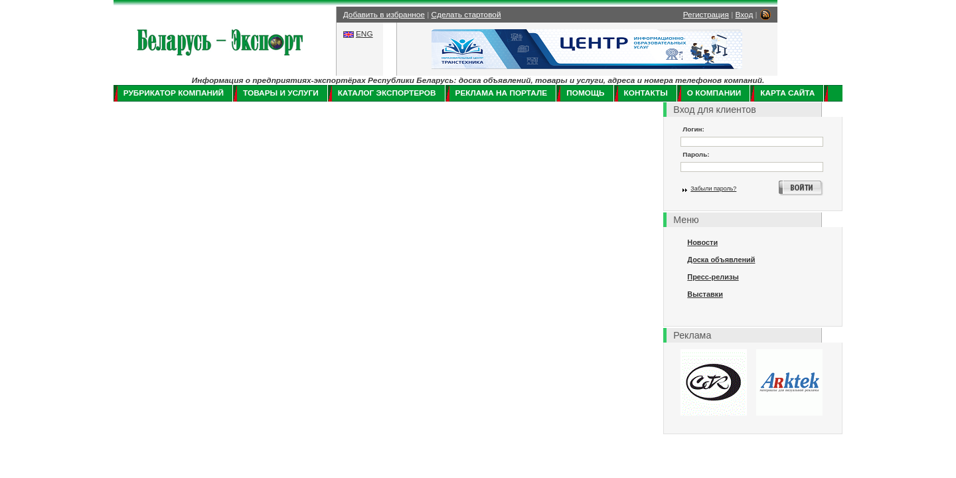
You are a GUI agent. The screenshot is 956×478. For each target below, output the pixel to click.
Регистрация (706, 14)
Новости (702, 242)
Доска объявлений (721, 260)
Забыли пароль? (713, 188)
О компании (714, 93)
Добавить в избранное (384, 14)
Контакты (646, 93)
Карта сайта (787, 93)
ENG (364, 34)
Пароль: (695, 154)
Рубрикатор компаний (173, 93)
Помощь (585, 93)
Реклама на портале (501, 93)
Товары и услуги (281, 93)
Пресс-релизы (712, 277)
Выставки (705, 294)
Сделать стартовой (466, 14)
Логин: (693, 129)
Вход (745, 14)
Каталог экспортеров (387, 93)
